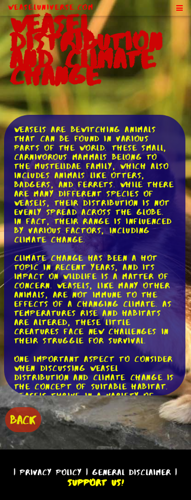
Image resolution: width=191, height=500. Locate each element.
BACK (23, 419)
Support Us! (96, 482)
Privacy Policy (51, 472)
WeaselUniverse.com (51, 7)
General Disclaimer (131, 472)
